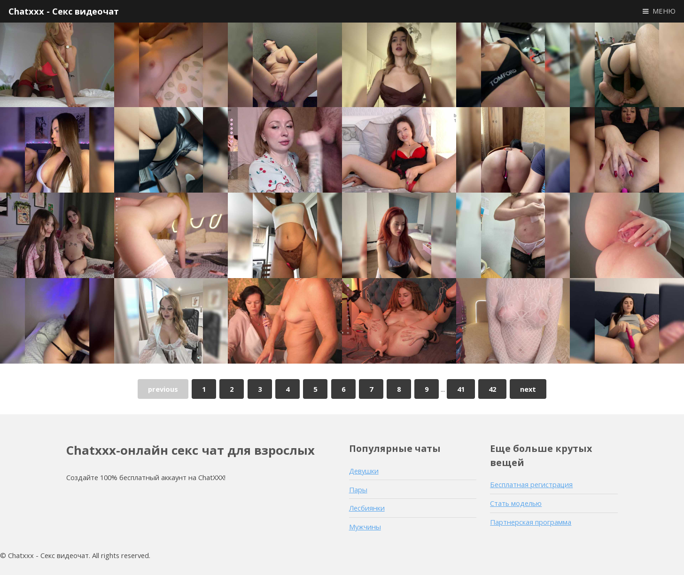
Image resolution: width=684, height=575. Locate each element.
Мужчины (365, 526)
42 (492, 389)
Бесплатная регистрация (531, 484)
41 (461, 389)
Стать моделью (516, 503)
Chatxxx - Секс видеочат (63, 11)
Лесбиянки (367, 508)
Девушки (364, 470)
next (528, 389)
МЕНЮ (664, 11)
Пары (358, 489)
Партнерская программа (530, 522)
